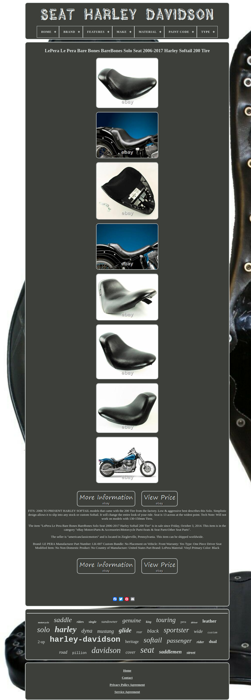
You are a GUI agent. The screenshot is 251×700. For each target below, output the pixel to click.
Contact (127, 677)
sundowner (109, 622)
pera (183, 622)
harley (65, 629)
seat (147, 650)
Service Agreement (127, 692)
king (148, 622)
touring (166, 620)
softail (153, 640)
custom (212, 632)
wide (198, 631)
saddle (63, 620)
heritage (132, 641)
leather (209, 621)
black (153, 631)
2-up (41, 642)
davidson (106, 650)
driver (194, 622)
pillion (79, 653)
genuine (131, 620)
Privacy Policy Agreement (127, 685)
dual (213, 641)
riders (80, 622)
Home (127, 670)
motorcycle (43, 622)
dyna (86, 631)
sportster (176, 630)
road (63, 652)
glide (125, 630)
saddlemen (170, 652)
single (93, 622)
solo (43, 629)
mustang (105, 631)
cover (131, 652)
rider (200, 642)
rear (139, 632)
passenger (179, 640)
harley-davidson (85, 639)
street (191, 653)
